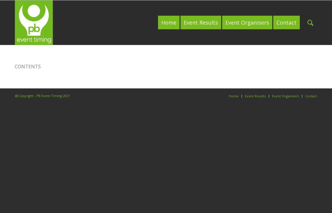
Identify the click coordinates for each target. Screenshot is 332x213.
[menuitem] (168, 22)
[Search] (310, 22)
